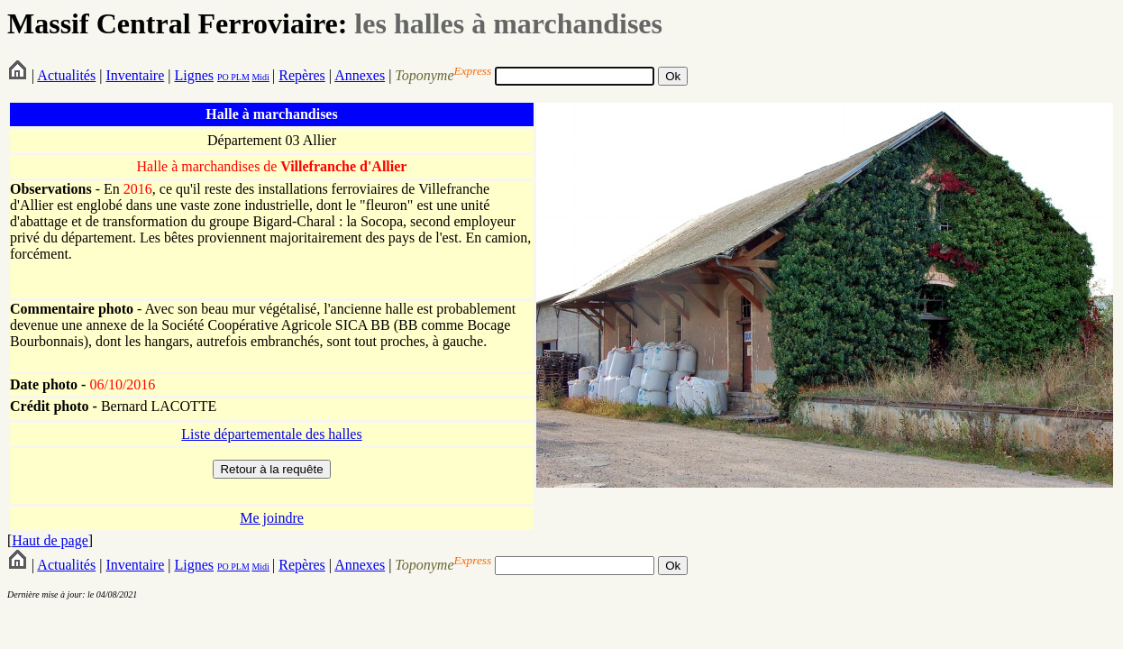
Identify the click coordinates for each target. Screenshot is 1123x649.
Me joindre (272, 518)
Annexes (359, 75)
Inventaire (134, 75)
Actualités (66, 75)
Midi (260, 77)
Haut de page (49, 540)
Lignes (194, 75)
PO (223, 77)
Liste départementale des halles (271, 434)
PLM (239, 77)
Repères (301, 75)
